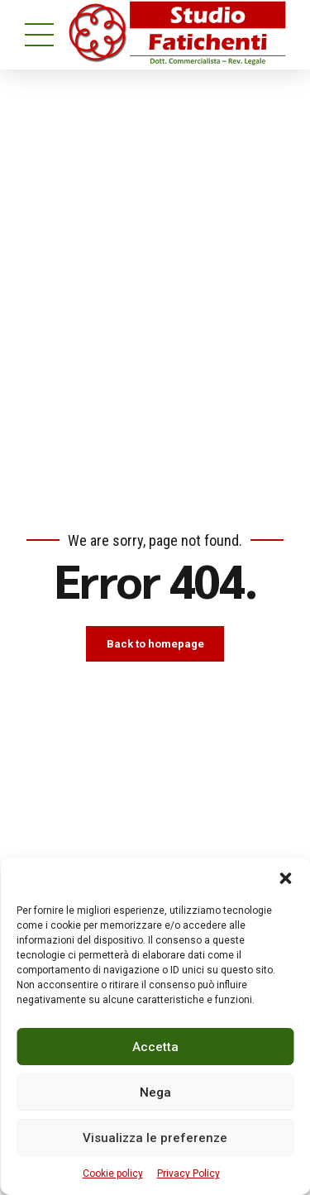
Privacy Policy (188, 1173)
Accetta (155, 1047)
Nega (155, 1092)
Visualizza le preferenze (155, 1137)
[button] (285, 878)
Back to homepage (155, 644)
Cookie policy (113, 1173)
